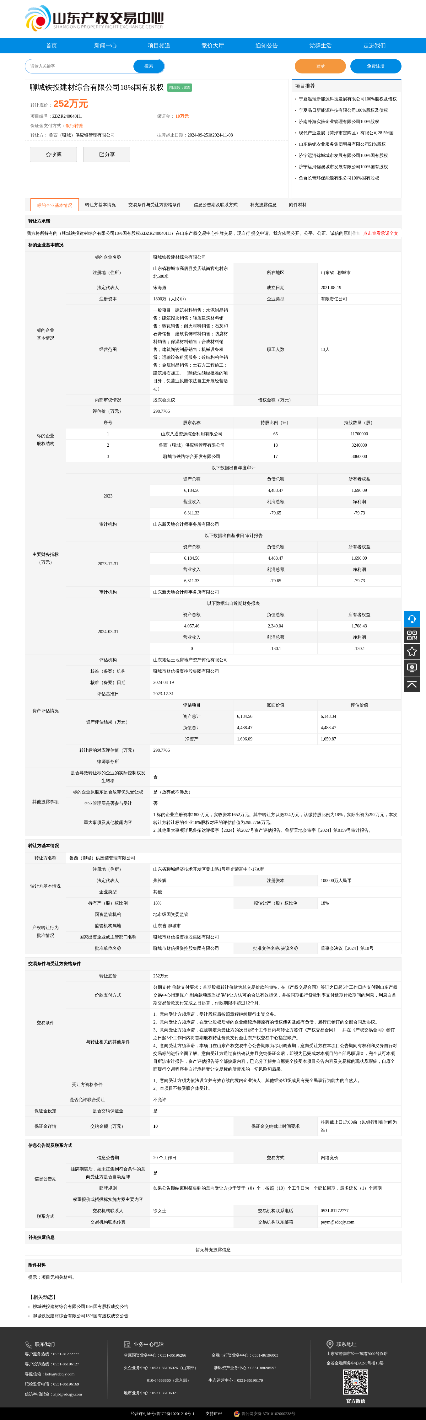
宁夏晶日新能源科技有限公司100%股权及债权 (343, 110)
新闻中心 (105, 45)
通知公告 (267, 45)
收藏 (56, 154)
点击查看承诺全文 (380, 233)
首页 (51, 45)
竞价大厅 (213, 45)
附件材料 (298, 204)
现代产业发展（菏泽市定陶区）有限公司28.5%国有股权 (348, 133)
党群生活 (320, 45)
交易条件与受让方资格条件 (154, 204)
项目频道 (159, 45)
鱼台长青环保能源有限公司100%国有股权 (339, 178)
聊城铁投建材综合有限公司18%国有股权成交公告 (81, 1306)
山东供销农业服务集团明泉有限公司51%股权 (342, 144)
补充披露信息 (263, 204)
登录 (320, 66)
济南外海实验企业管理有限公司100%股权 (339, 121)
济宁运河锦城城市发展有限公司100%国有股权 (343, 155)
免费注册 (376, 66)
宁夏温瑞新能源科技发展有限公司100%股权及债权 (348, 99)
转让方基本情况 (100, 204)
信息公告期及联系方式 (216, 204)
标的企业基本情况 (54, 205)
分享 (110, 154)
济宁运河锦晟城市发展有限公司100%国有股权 (343, 166)
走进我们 (374, 45)
